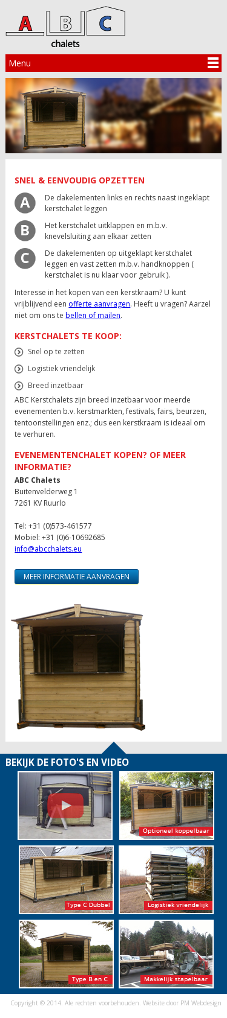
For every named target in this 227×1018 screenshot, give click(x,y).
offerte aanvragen (99, 304)
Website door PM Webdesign (182, 1003)
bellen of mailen (92, 315)
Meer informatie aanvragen (77, 576)
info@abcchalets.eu (48, 549)
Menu (19, 63)
